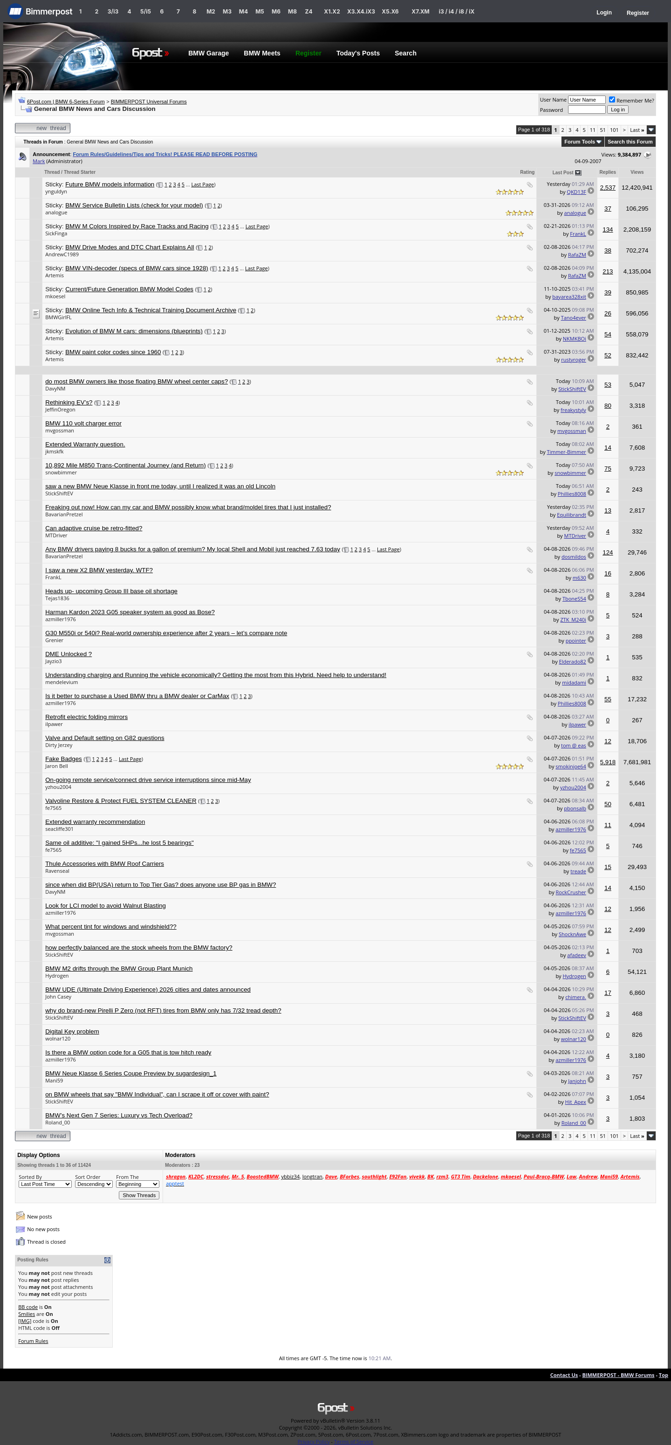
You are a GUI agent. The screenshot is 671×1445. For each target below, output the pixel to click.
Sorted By (30, 1176)
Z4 (308, 11)
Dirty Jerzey (58, 744)
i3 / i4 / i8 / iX (457, 11)
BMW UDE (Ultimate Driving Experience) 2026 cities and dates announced (148, 989)
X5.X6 (390, 11)
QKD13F (576, 191)
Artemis (54, 275)
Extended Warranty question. (85, 444)
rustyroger (573, 359)
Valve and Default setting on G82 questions (104, 737)
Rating (527, 172)
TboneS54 (574, 598)
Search (406, 53)
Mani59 (54, 1080)
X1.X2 (332, 11)
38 (607, 250)
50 (607, 804)
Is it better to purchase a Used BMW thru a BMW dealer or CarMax (137, 695)
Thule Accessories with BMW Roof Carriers (104, 863)
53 (607, 384)
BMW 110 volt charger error (83, 423)
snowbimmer (61, 472)
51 (603, 129)
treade (578, 871)
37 (607, 208)
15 (607, 866)
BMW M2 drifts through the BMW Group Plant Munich (118, 968)
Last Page (202, 184)
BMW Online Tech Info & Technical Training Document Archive (150, 310)
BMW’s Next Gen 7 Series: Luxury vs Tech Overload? (118, 1115)
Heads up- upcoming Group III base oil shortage (111, 591)
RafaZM (577, 254)
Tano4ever (573, 317)
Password (551, 109)
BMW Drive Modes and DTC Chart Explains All (129, 247)
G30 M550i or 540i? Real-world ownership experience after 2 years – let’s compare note (166, 633)
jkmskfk (54, 451)
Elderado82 (572, 661)
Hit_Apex (575, 1101)
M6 (276, 11)
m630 (579, 577)
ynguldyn (56, 191)
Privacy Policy (314, 1441)
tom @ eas (573, 745)
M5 (259, 11)
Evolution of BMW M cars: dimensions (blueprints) (134, 331)
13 (607, 510)
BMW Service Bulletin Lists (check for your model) (134, 205)
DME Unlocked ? (68, 654)
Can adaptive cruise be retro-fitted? (93, 528)
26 (607, 313)
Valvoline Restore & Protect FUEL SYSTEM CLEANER (120, 800)
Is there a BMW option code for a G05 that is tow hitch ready (128, 1052)
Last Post (563, 172)
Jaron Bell (56, 765)
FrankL (578, 233)
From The (127, 1176)
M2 (210, 11)
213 (608, 271)
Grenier (54, 640)
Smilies (26, 1313)
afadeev (576, 955)
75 (607, 468)
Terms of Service (354, 1441)
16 (607, 573)
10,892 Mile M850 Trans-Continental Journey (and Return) (125, 465)
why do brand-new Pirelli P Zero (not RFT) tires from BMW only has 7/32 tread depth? (163, 1010)
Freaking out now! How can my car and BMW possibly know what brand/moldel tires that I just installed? (188, 507)
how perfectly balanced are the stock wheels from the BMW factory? (139, 947)
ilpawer (54, 723)
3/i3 (113, 11)
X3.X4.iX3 (361, 11)
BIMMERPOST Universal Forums (149, 101)
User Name (553, 99)
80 (607, 405)
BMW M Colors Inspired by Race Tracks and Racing (136, 226)
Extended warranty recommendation (95, 821)
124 (608, 552)
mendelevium (61, 681)
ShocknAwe (572, 934)
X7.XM (420, 11)
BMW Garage (208, 53)
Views (637, 172)
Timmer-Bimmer (566, 451)
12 (607, 741)
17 (607, 992)
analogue (56, 212)
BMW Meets (262, 53)
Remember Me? (631, 100)
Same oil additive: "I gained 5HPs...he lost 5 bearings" (119, 842)
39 (607, 292)
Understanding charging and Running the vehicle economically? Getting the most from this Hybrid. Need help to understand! (215, 674)
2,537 (608, 187)
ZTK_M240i (573, 619)
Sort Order (87, 1176)
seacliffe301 (59, 828)
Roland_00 (57, 1122)
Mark (39, 161)
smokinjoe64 (570, 766)
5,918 (608, 762)
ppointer (576, 640)
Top (663, 1374)
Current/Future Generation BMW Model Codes (129, 289)
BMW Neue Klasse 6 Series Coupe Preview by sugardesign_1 (130, 1073)
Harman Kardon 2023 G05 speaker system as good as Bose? (130, 612)
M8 (292, 11)
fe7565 (53, 807)
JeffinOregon (60, 409)
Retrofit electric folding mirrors (86, 716)
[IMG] (24, 1320)
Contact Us (564, 1374)
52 (607, 355)
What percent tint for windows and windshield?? (111, 926)
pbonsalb (575, 808)
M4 (243, 11)
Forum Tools (579, 141)
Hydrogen (56, 975)
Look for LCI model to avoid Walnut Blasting (105, 905)
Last (637, 129)
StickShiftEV (572, 388)
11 (593, 129)
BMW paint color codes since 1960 (113, 352)
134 (608, 229)
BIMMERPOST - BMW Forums (618, 1374)
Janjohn (577, 1080)
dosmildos (573, 556)
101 (614, 129)
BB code (28, 1306)
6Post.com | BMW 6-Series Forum (66, 101)
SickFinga (56, 233)
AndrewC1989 (62, 254)
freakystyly (573, 409)
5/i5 (145, 11)
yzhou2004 (58, 786)
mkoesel (55, 296)
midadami (574, 682)
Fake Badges (63, 758)
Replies (608, 172)
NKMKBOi (574, 338)
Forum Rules (33, 1340)
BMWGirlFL (58, 317)
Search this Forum (630, 141)
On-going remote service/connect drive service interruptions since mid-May (148, 779)
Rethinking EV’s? (68, 402)
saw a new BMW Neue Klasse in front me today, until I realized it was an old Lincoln (160, 486)
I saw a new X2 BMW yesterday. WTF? (99, 570)
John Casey (58, 996)
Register (638, 13)
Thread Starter (80, 172)
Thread (52, 172)
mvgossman (59, 430)
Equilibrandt (571, 514)
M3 (227, 11)
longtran (312, 1176)
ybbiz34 (290, 1176)
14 (607, 447)
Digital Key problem (72, 1031)
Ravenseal (57, 870)
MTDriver (56, 535)
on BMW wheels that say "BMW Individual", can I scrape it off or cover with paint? (157, 1094)
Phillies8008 (572, 493)
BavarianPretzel (63, 514)
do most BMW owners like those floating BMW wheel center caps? (136, 381)
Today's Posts (358, 53)
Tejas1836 (57, 598)
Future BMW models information (109, 184)
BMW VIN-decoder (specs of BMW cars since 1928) (136, 268)
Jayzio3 (53, 660)
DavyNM (55, 388)
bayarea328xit (569, 296)
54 (607, 334)
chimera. (575, 996)
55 (607, 699)
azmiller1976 (60, 619)
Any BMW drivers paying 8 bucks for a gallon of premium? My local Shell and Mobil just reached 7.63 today (192, 549)
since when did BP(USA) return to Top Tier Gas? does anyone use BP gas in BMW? (160, 884)
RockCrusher (571, 892)
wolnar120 (57, 1038)
